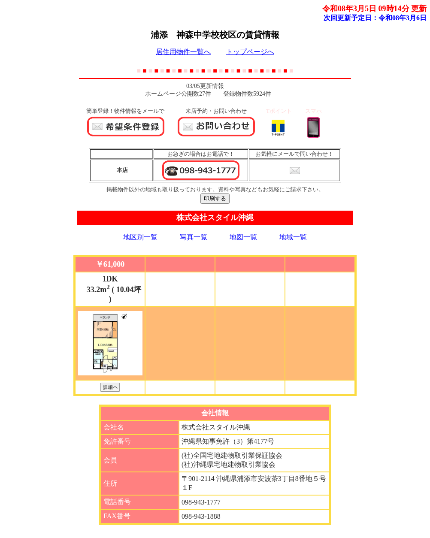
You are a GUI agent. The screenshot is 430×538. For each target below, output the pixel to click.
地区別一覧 (140, 237)
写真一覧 (193, 237)
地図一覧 (243, 237)
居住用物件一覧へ (183, 51)
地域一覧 (293, 237)
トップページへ (250, 51)
